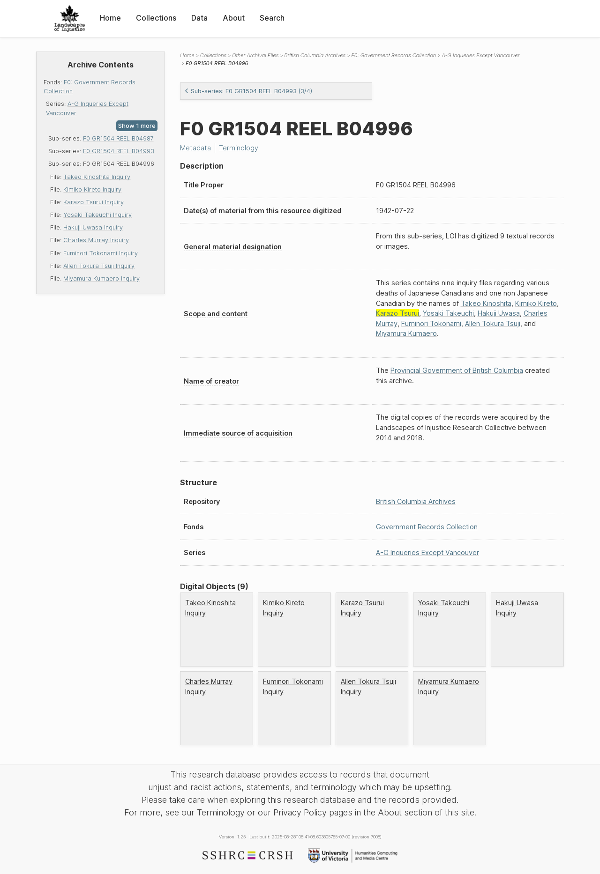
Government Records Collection (427, 527)
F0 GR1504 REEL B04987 (118, 138)
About (234, 17)
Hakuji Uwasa (499, 313)
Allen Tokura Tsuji (492, 323)
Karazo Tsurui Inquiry (93, 202)
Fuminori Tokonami (431, 323)
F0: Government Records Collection (393, 55)
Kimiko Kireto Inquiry (92, 189)
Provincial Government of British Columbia (456, 370)
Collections (156, 17)
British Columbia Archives (314, 55)
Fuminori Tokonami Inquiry (100, 253)
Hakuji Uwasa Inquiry (93, 227)
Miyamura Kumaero (406, 333)
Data (199, 17)
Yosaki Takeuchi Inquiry (97, 214)
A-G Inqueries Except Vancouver (480, 55)
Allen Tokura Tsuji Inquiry (99, 265)
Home (110, 17)
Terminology (238, 148)
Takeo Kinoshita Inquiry (96, 176)
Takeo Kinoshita (486, 303)
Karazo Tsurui (397, 313)
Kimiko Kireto (536, 303)
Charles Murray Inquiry (96, 240)
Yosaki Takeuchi (448, 313)
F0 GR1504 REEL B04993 (118, 151)
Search (272, 17)
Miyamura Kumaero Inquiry (101, 278)
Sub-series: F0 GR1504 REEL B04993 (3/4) (248, 91)
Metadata (195, 148)
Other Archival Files (255, 55)
